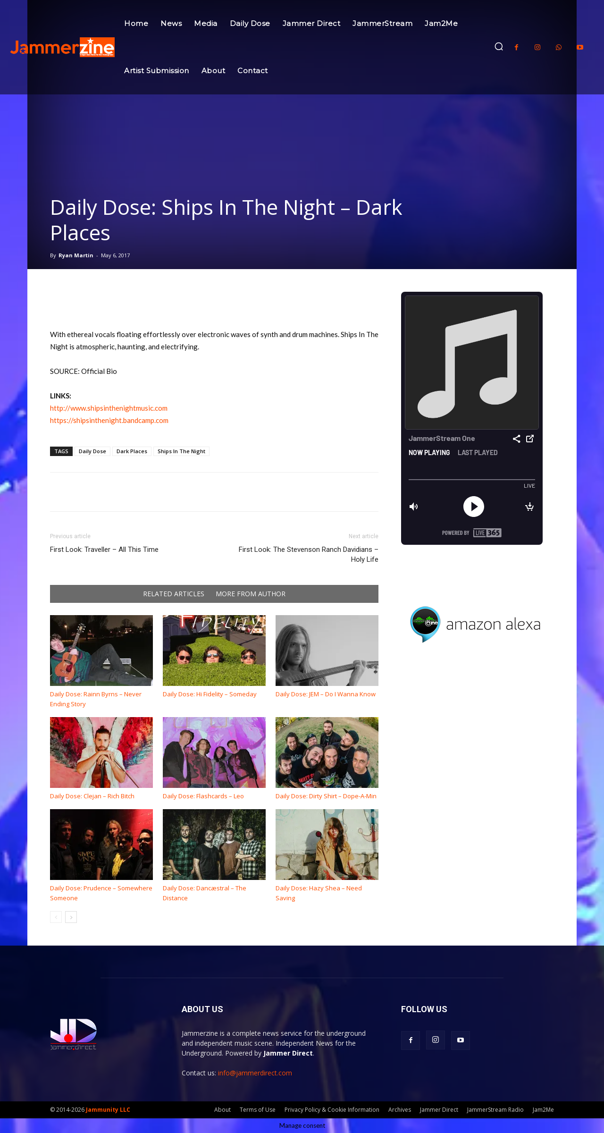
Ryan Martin (76, 255)
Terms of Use (258, 1110)
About (222, 1110)
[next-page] (71, 917)
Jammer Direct (439, 1110)
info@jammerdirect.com (255, 1072)
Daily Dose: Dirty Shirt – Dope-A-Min (326, 796)
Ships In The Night (181, 451)
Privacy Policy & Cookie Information (332, 1110)
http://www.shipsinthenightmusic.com (109, 408)
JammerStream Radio (495, 1110)
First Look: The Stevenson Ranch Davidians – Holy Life (308, 554)
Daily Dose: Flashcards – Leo (203, 796)
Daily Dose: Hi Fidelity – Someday (210, 694)
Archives (399, 1110)
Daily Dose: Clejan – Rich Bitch (92, 796)
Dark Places (132, 451)
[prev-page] (56, 917)
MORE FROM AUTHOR (250, 594)
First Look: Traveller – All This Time (104, 549)
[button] (498, 46)
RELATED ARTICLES (173, 594)
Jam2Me (543, 1110)
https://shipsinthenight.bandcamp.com (109, 420)
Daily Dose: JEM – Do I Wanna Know (326, 694)
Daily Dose (92, 451)
